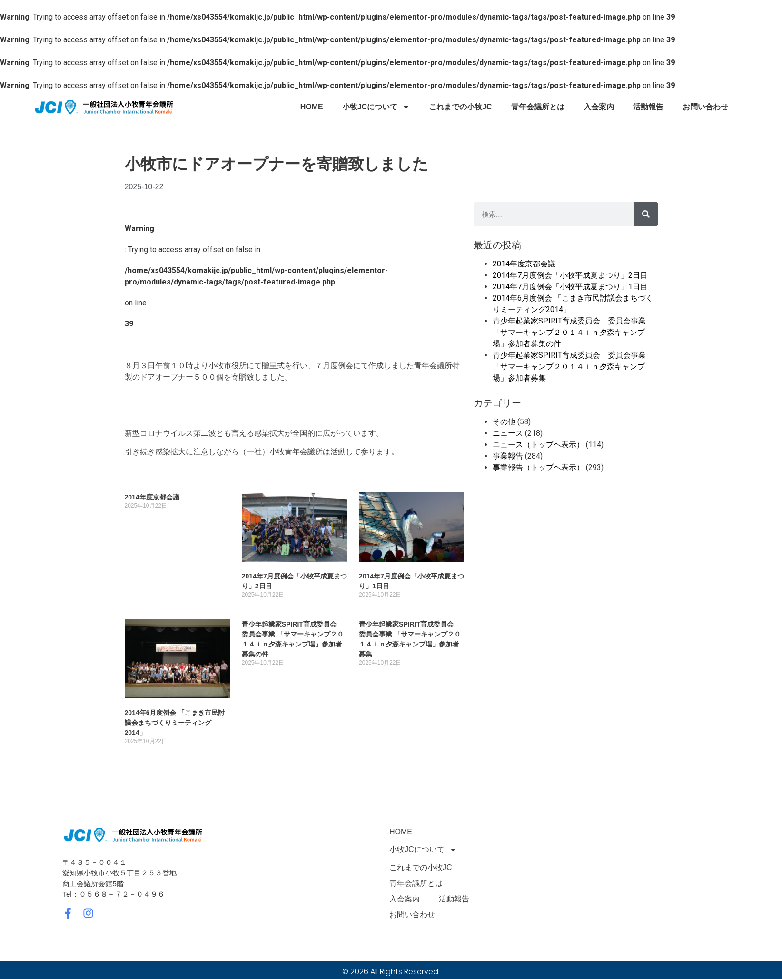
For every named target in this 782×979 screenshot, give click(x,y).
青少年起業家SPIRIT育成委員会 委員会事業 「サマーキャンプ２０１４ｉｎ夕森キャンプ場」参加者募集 (569, 366)
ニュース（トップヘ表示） (538, 444)
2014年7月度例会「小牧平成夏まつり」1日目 (570, 286)
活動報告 (648, 107)
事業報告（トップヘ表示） (538, 467)
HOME (311, 107)
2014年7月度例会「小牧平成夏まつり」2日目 (570, 275)
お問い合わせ (705, 107)
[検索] (646, 214)
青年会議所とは (537, 107)
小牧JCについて (376, 107)
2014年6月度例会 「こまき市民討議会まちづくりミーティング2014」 (175, 722)
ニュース (508, 433)
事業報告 (508, 455)
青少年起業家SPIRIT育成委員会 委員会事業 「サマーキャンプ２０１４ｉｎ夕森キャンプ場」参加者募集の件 (569, 332)
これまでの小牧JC (460, 107)
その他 (504, 421)
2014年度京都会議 (152, 497)
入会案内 (599, 107)
